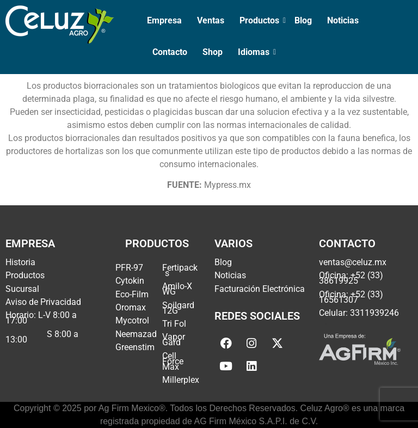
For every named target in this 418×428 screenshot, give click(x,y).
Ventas (210, 20)
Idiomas (255, 52)
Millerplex (180, 380)
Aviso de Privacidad (43, 302)
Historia (20, 262)
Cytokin (129, 281)
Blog (303, 20)
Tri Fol (174, 324)
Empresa (164, 20)
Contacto (169, 52)
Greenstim (135, 347)
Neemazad (136, 334)
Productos (260, 20)
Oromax (130, 307)
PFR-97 (129, 267)
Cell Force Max (172, 361)
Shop (212, 52)
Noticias (343, 20)
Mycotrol (132, 320)
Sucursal (22, 289)
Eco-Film (132, 294)
